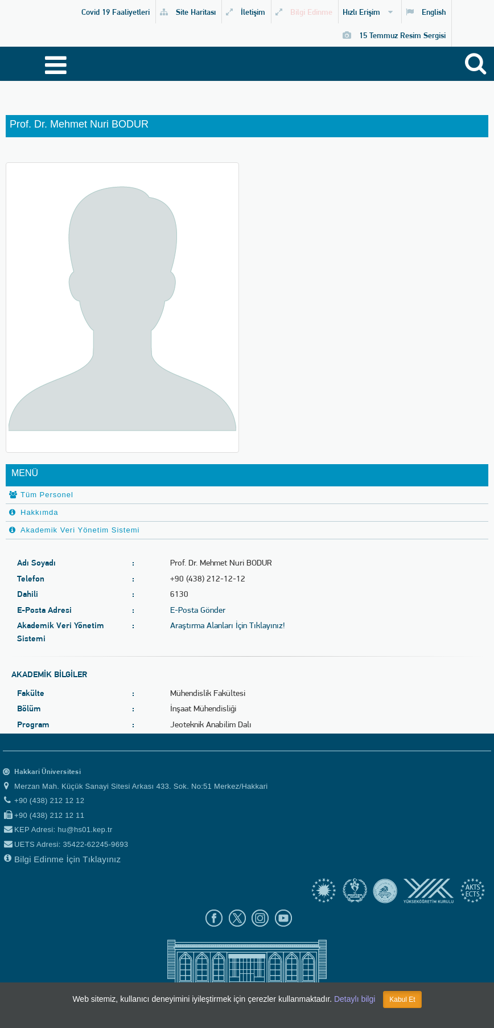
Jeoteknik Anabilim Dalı (211, 724)
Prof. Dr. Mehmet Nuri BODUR (79, 124)
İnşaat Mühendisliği (203, 708)
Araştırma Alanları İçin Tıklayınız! (227, 625)
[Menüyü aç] (50, 65)
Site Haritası (188, 12)
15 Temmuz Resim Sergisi (394, 35)
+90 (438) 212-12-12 (207, 579)
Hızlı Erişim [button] (368, 12)
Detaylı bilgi (354, 999)
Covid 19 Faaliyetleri (115, 12)
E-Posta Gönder (197, 610)
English (426, 12)
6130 (179, 594)
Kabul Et (402, 1000)
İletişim (245, 12)
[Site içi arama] (477, 66)
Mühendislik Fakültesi (207, 693)
